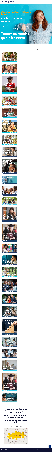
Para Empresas (37, 49)
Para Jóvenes (21, 49)
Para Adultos (29, 49)
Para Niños (14, 49)
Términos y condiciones (46, 449)
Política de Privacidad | (37, 449)
